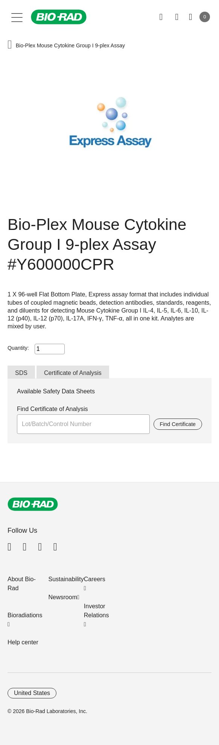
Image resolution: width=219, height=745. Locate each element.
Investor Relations (96, 610)
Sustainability (66, 579)
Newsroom (63, 597)
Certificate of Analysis (73, 373)
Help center (23, 642)
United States (32, 693)
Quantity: (18, 348)
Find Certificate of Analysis (52, 409)
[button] (10, 45)
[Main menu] (17, 17)
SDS (21, 373)
